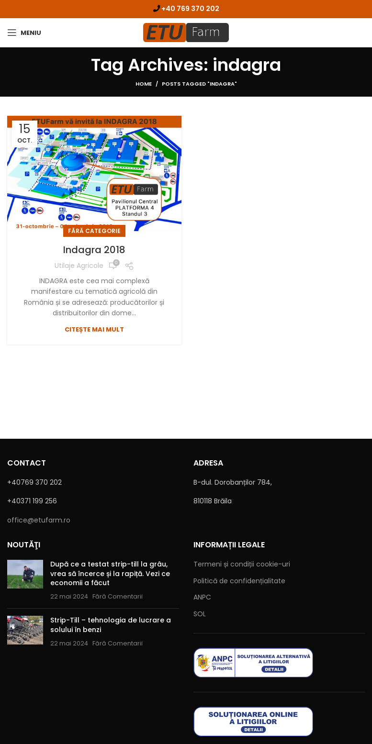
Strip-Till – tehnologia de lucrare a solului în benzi (110, 624)
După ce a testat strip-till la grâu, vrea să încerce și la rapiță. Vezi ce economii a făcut (110, 573)
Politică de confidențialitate (239, 581)
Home (143, 84)
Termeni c (241, 564)
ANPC (202, 597)
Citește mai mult (94, 329)
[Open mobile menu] (24, 32)
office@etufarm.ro (38, 520)
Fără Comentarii (117, 596)
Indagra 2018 (94, 249)
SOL (199, 614)
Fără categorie (94, 231)
